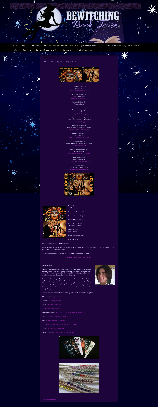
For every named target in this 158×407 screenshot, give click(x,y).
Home (15, 45)
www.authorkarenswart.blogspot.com (78, 161)
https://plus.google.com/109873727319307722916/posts (61, 324)
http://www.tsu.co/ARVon (52, 308)
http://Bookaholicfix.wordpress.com (79, 129)
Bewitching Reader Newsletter (47, 50)
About (24, 45)
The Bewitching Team (85, 50)
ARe (84, 257)
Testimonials (67, 50)
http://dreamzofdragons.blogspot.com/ (63, 332)
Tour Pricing (35, 45)
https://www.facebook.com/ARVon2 (54, 320)
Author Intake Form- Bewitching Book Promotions (120, 45)
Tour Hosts (27, 50)
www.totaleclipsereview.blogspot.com (79, 153)
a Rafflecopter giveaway (49, 399)
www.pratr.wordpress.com (79, 145)
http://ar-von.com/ (58, 297)
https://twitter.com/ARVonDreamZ (57, 316)
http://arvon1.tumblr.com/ (54, 304)
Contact (15, 50)
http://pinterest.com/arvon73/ (56, 328)
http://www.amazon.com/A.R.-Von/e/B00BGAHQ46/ (69, 312)
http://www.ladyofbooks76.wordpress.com (79, 114)
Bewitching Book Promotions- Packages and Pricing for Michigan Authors (71, 45)
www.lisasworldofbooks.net (79, 98)
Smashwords (77, 257)
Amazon (69, 257)
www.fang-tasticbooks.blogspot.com (79, 90)
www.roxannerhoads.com (79, 106)
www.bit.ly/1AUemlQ (55, 300)
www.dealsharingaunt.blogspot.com (79, 137)
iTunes (89, 257)
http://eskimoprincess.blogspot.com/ (79, 169)
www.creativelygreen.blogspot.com (79, 122)
